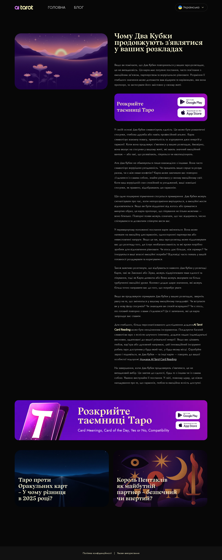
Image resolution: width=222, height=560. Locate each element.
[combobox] (191, 7)
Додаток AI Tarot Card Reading (158, 359)
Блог (79, 7)
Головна (56, 7)
